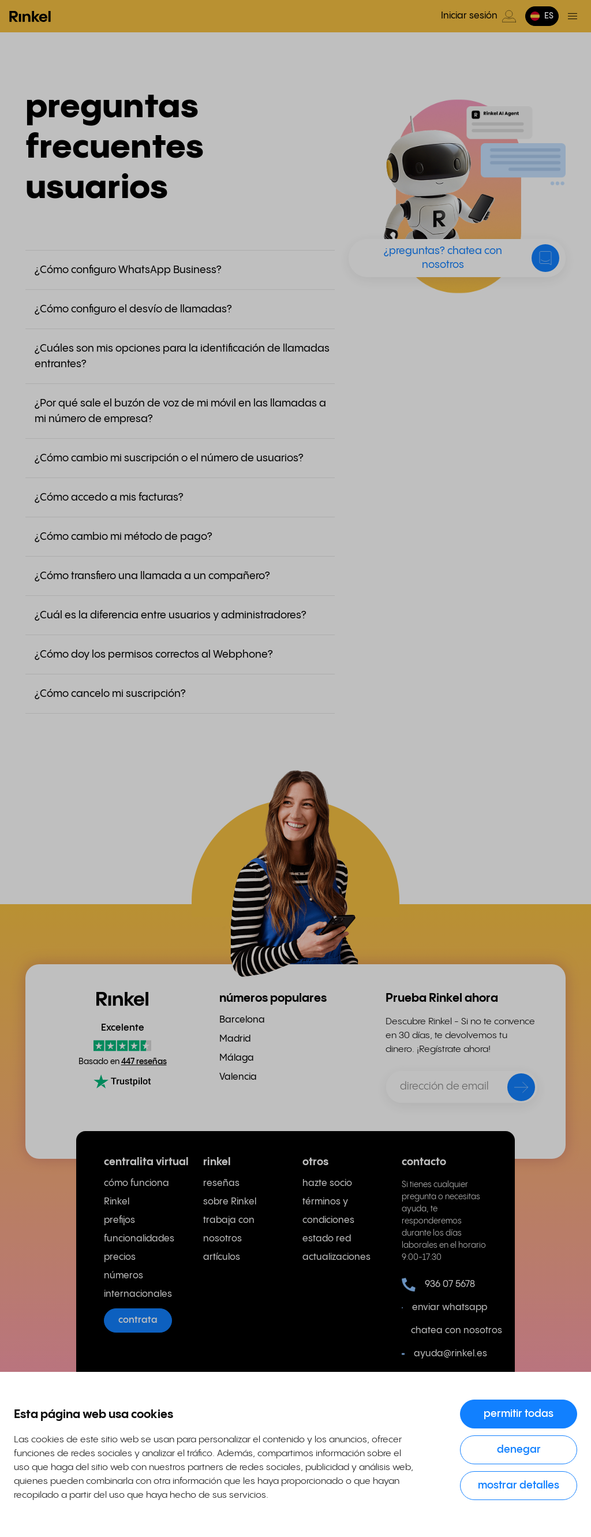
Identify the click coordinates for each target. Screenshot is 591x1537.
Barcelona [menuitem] (242, 1020)
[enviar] (513, 1089)
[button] (542, 16)
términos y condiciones (328, 1211)
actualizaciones (336, 1257)
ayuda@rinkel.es (444, 1354)
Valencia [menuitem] (238, 1077)
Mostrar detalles (518, 1485)
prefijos (119, 1220)
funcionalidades (139, 1239)
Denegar (519, 1449)
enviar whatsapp (444, 1308)
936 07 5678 (438, 1285)
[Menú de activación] (572, 16)
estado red (326, 1239)
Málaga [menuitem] (236, 1058)
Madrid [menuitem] (234, 1039)
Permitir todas (518, 1413)
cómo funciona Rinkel (136, 1192)
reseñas (221, 1183)
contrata (138, 1320)
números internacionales (138, 1285)
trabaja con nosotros (229, 1229)
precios (120, 1257)
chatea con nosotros (449, 1330)
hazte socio (327, 1183)
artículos (221, 1257)
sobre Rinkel (229, 1202)
